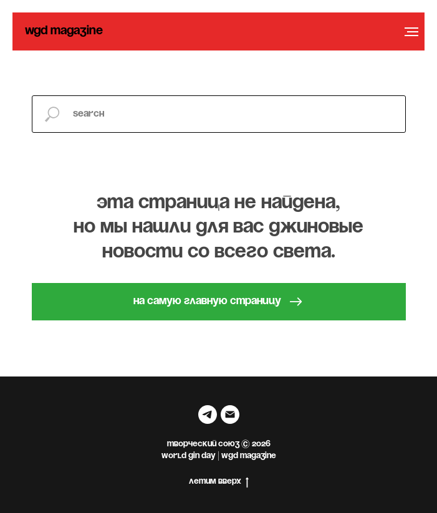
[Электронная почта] (230, 414)
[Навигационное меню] (411, 31)
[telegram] (207, 414)
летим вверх (219, 482)
